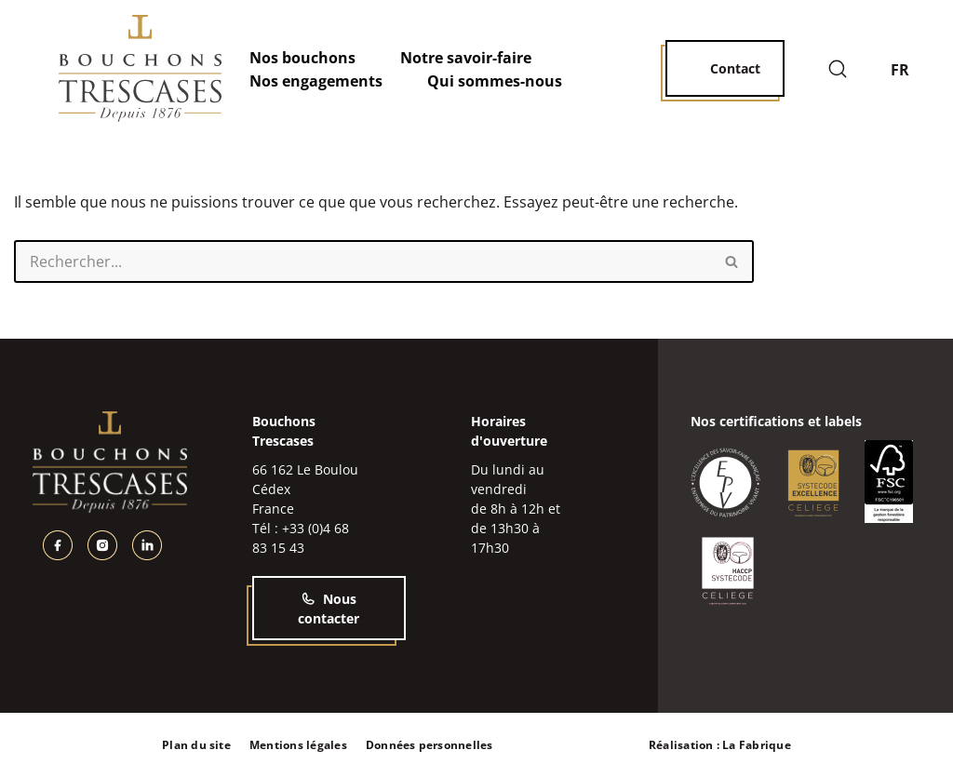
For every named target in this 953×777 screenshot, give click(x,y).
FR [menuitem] (900, 69)
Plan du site (196, 745)
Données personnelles (429, 745)
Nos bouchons (302, 57)
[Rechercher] (837, 69)
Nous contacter (328, 608)
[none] (910, 69)
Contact (735, 68)
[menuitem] (910, 69)
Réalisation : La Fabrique (720, 745)
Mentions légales (298, 745)
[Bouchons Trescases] (140, 68)
